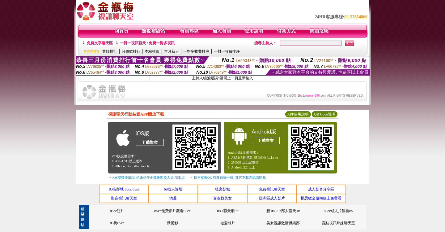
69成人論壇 (173, 189)
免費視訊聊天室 (272, 189)
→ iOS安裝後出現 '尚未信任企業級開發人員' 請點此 (146, 177)
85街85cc (117, 223)
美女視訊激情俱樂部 (283, 223)
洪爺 (173, 198)
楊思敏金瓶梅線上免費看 (321, 198)
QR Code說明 (324, 114)
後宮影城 (222, 189)
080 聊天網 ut (227, 211)
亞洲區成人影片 (272, 198)
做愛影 (172, 223)
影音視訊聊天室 (124, 198)
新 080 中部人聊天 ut (283, 211)
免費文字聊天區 (100, 43)
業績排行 (109, 51)
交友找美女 (222, 198)
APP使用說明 (298, 114)
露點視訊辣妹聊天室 (338, 223)
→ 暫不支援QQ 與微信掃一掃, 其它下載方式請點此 (227, 177)
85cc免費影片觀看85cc (172, 211)
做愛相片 (227, 223)
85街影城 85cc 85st (124, 189)
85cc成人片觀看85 (338, 211)
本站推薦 (152, 51)
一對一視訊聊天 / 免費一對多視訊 (147, 43)
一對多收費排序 (196, 51)
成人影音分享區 (321, 189)
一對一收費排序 (227, 51)
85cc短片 (117, 211)
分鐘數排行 (131, 51)
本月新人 (171, 51)
